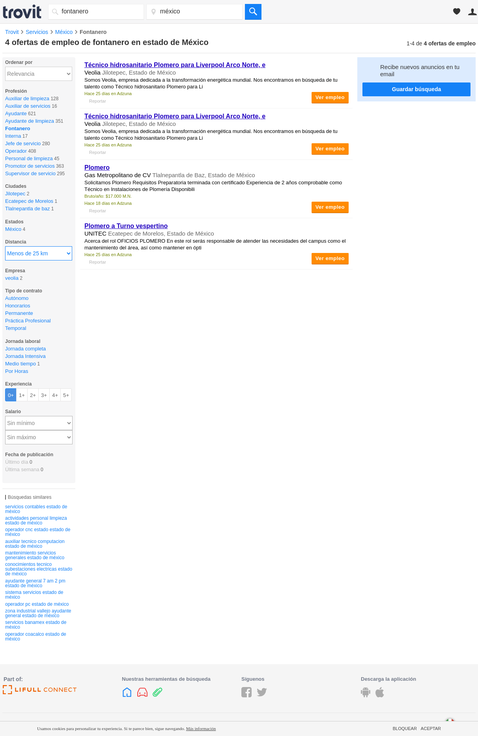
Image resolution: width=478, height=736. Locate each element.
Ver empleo (330, 97)
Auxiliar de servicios (27, 106)
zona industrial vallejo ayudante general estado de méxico (38, 613)
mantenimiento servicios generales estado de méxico (34, 555)
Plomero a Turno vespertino (126, 226)
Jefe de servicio (23, 143)
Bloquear (405, 728)
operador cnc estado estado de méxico (37, 532)
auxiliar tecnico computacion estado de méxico (35, 544)
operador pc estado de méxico (37, 604)
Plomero (97, 167)
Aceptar (431, 728)
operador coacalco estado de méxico (35, 636)
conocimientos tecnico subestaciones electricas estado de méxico (38, 569)
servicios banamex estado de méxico (35, 624)
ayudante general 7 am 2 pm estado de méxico (35, 583)
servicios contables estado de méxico (36, 509)
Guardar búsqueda (416, 89)
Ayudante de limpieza (29, 121)
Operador (16, 151)
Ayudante (16, 113)
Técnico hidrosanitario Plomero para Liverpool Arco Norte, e (174, 65)
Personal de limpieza (29, 158)
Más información (201, 728)
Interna (13, 136)
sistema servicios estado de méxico (34, 594)
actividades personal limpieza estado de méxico (36, 520)
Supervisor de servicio (30, 173)
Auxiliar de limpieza (27, 98)
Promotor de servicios (30, 166)
